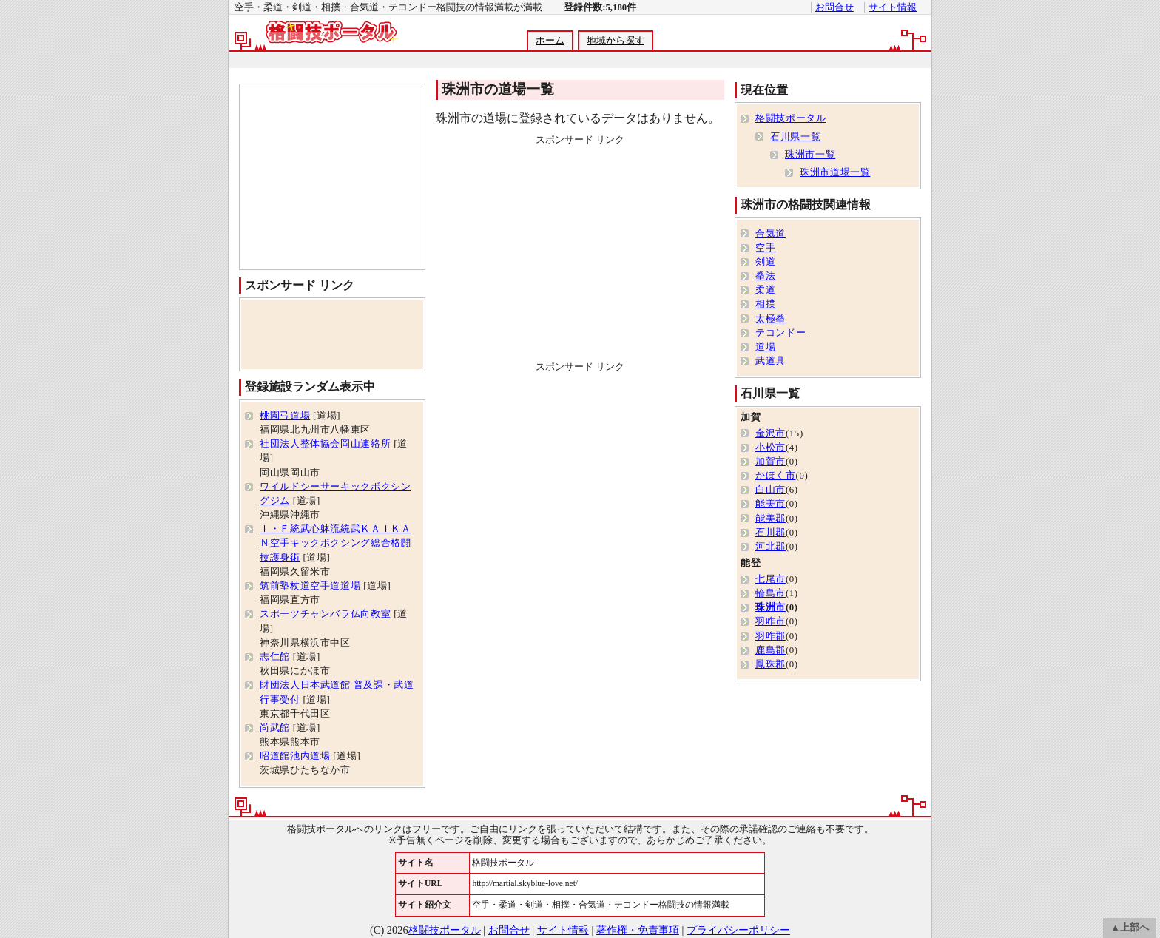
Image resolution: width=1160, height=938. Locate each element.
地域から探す (615, 41)
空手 (765, 248)
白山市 (770, 490)
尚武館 (275, 728)
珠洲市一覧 (810, 154)
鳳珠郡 (770, 664)
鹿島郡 (770, 650)
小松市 (770, 447)
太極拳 (770, 319)
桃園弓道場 (285, 416)
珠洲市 (770, 607)
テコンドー (780, 333)
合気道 (770, 234)
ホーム (550, 41)
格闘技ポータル (790, 118)
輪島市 (770, 593)
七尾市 (770, 579)
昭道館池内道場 (295, 756)
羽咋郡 (770, 636)
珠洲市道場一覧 (835, 172)
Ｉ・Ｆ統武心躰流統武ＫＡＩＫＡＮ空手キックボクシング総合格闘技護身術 (335, 543)
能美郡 (770, 518)
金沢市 (770, 433)
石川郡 (770, 532)
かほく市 (775, 475)
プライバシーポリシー (738, 930)
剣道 (765, 262)
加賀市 (770, 461)
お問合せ (834, 7)
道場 (765, 347)
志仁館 (275, 657)
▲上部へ (1129, 927)
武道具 (770, 361)
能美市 (770, 504)
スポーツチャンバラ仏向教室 (325, 614)
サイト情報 (893, 7)
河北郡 (770, 546)
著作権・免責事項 (637, 930)
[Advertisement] (579, 60)
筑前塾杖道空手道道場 (310, 586)
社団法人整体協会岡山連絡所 (325, 444)
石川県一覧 (795, 137)
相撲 (765, 304)
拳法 (765, 276)
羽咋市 (770, 621)
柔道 (765, 290)
